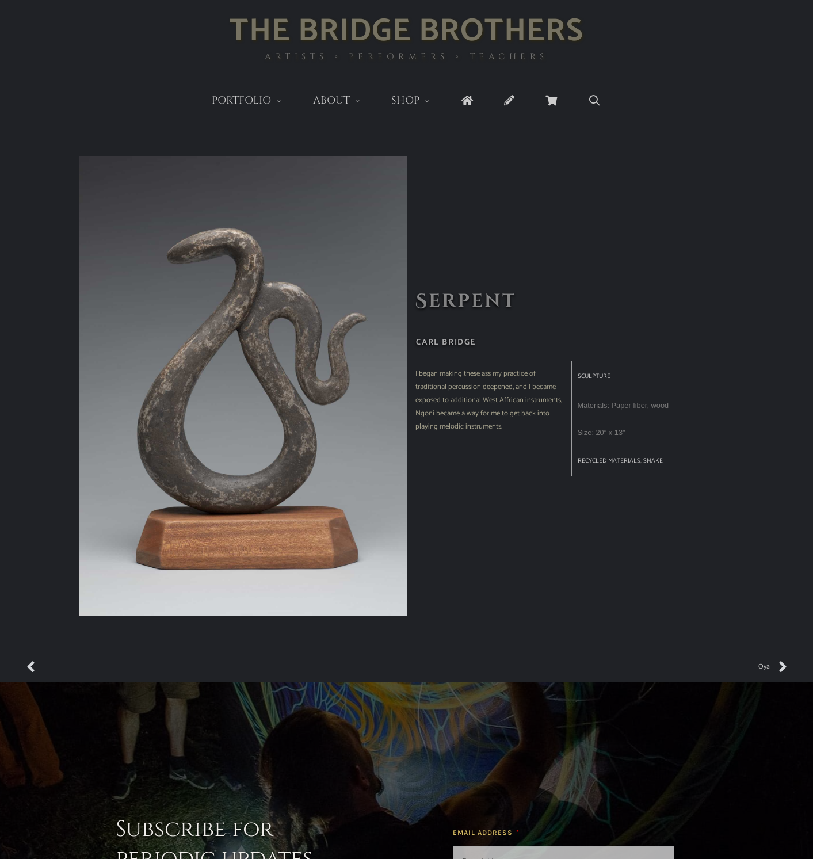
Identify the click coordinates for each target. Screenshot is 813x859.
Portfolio (254, 101)
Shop (418, 101)
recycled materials (609, 461)
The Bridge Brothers (406, 31)
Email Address (484, 833)
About (344, 101)
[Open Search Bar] (594, 100)
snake (653, 461)
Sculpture (594, 376)
